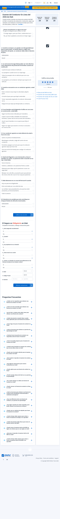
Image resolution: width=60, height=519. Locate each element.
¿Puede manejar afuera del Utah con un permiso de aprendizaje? (17, 393)
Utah (5, 10)
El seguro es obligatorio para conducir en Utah (14, 30)
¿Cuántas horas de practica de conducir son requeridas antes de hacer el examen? (17, 344)
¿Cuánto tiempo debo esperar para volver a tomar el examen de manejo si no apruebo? (17, 446)
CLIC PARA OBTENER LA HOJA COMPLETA (45, 7)
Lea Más (20, 23)
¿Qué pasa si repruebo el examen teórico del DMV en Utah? (15, 469)
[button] (23, 214)
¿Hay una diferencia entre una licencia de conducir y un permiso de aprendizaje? (16, 423)
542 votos (50, 86)
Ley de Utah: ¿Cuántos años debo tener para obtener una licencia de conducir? (17, 314)
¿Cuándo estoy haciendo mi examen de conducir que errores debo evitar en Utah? (17, 358)
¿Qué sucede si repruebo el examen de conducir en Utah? (16, 372)
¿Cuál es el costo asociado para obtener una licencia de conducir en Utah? (17, 308)
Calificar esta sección (21, 214)
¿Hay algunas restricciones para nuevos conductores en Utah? (17, 379)
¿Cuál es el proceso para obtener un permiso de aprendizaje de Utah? (16, 336)
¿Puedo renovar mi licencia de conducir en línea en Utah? (17, 406)
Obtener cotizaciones (21, 284)
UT (31, 2)
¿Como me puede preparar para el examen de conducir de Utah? (15, 351)
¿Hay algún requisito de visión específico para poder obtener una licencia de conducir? (15, 431)
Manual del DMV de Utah (44, 92)
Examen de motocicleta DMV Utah (46, 94)
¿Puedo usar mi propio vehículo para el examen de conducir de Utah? (17, 366)
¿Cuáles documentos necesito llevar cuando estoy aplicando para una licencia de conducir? (16, 322)
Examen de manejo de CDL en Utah (46, 96)
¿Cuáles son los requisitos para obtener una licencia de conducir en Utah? (17, 301)
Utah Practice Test (42, 98)
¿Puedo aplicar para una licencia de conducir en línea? (16, 386)
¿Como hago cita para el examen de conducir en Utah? (16, 329)
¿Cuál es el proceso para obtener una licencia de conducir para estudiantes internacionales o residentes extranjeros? (16, 414)
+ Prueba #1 (37, 2)
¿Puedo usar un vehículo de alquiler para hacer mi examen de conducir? (16, 439)
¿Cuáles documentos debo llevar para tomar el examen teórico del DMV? (16, 454)
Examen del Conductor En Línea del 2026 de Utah (17, 10)
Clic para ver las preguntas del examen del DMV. (15, 7)
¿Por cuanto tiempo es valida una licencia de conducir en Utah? (15, 399)
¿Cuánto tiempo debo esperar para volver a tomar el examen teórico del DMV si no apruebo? (16, 476)
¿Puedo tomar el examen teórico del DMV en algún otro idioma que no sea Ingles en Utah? (16, 461)
